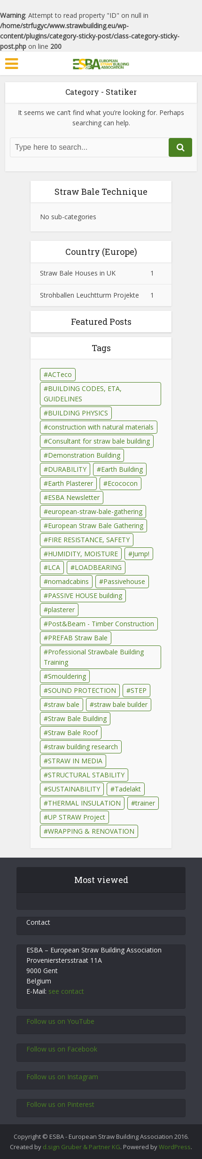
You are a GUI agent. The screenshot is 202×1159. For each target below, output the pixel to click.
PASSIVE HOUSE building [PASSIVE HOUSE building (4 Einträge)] (85, 595)
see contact (66, 991)
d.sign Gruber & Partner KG (81, 1147)
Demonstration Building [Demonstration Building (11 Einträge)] (84, 455)
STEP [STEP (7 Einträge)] (139, 690)
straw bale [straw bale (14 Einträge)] (63, 704)
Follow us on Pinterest (60, 1104)
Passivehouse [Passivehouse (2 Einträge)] (124, 581)
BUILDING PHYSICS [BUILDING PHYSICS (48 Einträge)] (78, 412)
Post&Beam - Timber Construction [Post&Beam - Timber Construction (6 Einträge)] (101, 623)
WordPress (175, 1147)
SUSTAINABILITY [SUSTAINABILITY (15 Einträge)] (74, 788)
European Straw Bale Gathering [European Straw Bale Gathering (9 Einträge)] (95, 525)
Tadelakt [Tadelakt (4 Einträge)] (128, 788)
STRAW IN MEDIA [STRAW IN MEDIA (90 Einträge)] (75, 760)
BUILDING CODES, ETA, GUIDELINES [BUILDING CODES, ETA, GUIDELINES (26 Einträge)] (83, 393)
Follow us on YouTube (60, 1021)
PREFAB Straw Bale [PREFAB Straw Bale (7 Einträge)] (78, 637)
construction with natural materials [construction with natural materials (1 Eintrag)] (101, 426)
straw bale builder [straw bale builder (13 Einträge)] (121, 704)
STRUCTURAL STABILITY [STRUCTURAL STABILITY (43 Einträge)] (86, 774)
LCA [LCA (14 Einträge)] (54, 567)
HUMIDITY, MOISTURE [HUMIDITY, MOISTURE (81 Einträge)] (83, 553)
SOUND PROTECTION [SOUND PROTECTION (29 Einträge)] (82, 690)
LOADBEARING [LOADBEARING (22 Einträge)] (98, 567)
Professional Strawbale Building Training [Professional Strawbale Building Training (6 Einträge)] (94, 657)
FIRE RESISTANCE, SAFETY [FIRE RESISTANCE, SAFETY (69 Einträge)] (89, 539)
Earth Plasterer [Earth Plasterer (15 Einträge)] (70, 483)
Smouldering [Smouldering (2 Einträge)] (67, 676)
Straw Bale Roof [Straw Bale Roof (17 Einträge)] (73, 732)
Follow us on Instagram (62, 1076)
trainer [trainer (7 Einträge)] (145, 802)
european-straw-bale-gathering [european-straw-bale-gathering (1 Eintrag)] (95, 511)
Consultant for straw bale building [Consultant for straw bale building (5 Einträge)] (99, 441)
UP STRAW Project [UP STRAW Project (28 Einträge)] (76, 817)
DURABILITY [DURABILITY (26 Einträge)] (67, 469)
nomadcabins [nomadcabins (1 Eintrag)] (68, 581)
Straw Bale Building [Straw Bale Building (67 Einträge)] (77, 718)
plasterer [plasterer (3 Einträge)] (61, 609)
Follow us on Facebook (61, 1048)
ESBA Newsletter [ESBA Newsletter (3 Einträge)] (74, 497)
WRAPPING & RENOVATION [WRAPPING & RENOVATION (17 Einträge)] (91, 831)
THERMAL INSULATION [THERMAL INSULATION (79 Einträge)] (84, 802)
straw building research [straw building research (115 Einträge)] (83, 746)
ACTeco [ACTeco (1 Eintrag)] (60, 374)
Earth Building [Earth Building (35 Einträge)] (122, 469)
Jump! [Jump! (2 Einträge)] (140, 553)
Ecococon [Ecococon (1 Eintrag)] (123, 483)
